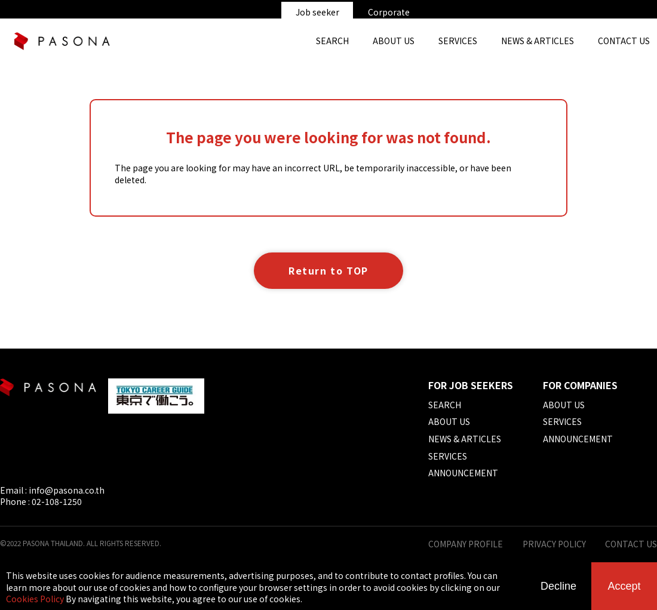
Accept (623, 586)
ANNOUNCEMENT (463, 473)
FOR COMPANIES (580, 385)
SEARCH (332, 41)
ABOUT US (394, 41)
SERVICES (457, 41)
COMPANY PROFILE (465, 544)
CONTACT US (631, 544)
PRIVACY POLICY (554, 544)
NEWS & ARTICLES (537, 41)
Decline (558, 586)
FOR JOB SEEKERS (470, 385)
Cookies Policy (35, 599)
